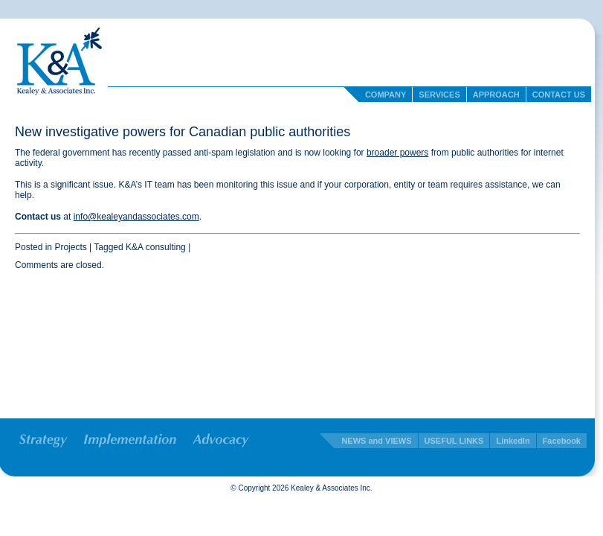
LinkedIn (512, 440)
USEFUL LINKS (454, 440)
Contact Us (558, 94)
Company (385, 94)
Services (439, 94)
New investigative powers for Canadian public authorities (182, 131)
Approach (496, 94)
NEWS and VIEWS (376, 440)
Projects (70, 247)
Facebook (562, 440)
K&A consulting (156, 247)
